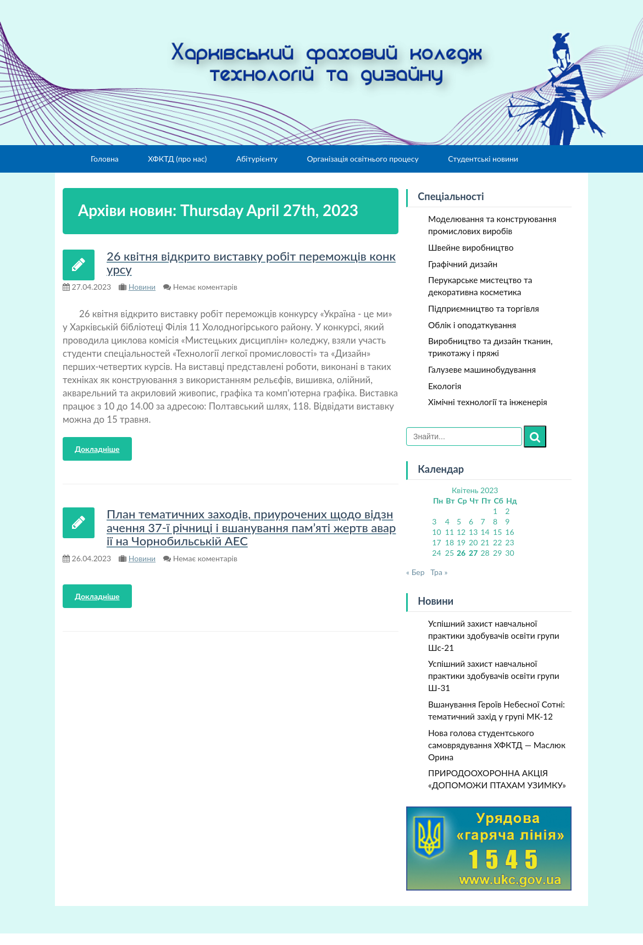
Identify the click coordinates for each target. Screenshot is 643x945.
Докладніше (97, 449)
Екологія (444, 386)
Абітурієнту (257, 158)
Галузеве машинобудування (482, 369)
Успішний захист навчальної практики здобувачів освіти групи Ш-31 (493, 676)
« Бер (415, 572)
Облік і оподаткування (472, 325)
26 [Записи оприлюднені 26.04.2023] (461, 552)
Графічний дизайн (462, 264)
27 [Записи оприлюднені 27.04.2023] (473, 552)
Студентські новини (483, 158)
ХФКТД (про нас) (177, 158)
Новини (142, 286)
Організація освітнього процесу (362, 158)
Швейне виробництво (470, 247)
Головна (105, 158)
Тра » (438, 572)
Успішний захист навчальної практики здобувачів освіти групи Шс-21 (493, 635)
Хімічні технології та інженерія (487, 402)
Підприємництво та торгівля (483, 308)
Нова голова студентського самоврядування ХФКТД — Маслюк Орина (497, 745)
